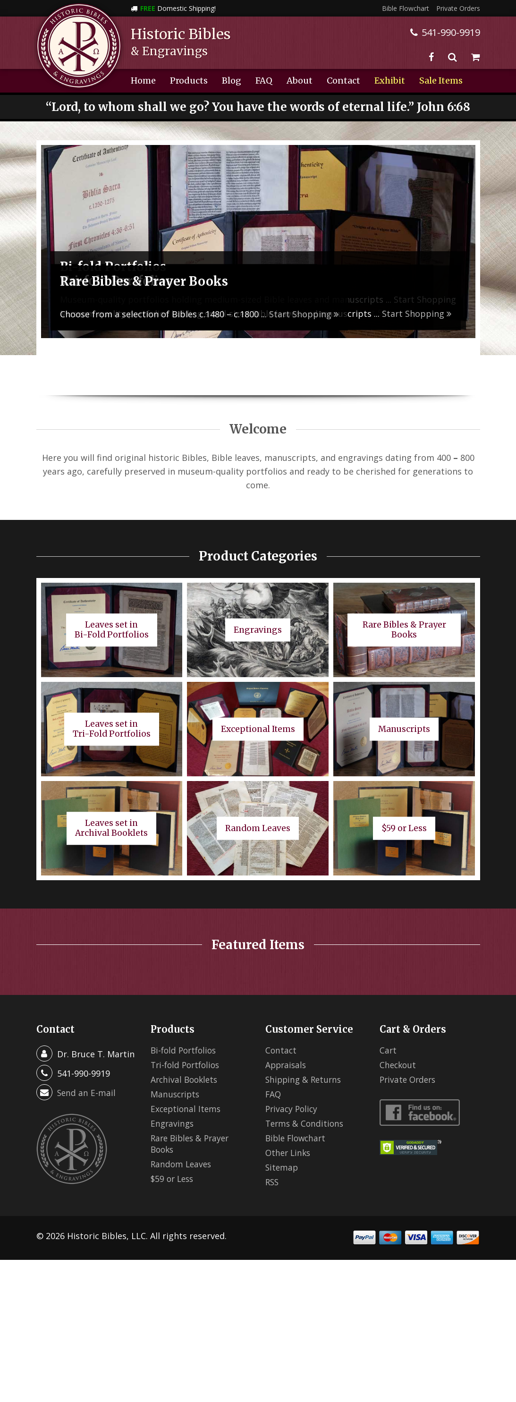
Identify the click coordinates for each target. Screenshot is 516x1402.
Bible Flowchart (405, 8)
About (300, 80)
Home (143, 80)
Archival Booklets (186, 1079)
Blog (231, 80)
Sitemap (282, 1167)
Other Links (289, 1152)
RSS (272, 1182)
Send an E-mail (87, 1092)
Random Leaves (182, 1164)
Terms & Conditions (306, 1123)
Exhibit (389, 80)
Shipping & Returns (305, 1079)
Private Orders (458, 8)
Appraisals (286, 1065)
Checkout (399, 1065)
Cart (388, 1050)
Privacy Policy (292, 1108)
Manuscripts (176, 1094)
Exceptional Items (187, 1108)
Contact (343, 80)
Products (189, 80)
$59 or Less (173, 1178)
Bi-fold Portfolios (185, 1050)
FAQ (263, 80)
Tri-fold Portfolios (187, 1065)
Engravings (173, 1123)
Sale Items (441, 80)
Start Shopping (416, 313)
